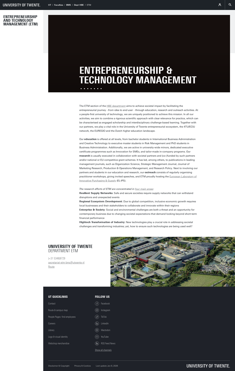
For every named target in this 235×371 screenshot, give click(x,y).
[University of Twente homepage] (21, 5)
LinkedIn (102, 323)
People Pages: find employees (62, 316)
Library (51, 330)
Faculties (58, 5)
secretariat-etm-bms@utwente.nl (66, 262)
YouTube (102, 337)
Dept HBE (79, 5)
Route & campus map (58, 310)
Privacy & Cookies (82, 366)
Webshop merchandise (58, 343)
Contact (51, 303)
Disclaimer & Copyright (58, 366)
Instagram (102, 310)
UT (49, 5)
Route (51, 267)
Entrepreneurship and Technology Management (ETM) (20, 20)
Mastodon (102, 330)
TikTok (101, 317)
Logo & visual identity (58, 336)
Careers (51, 323)
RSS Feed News (105, 343)
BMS (68, 5)
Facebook (102, 304)
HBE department (116, 105)
